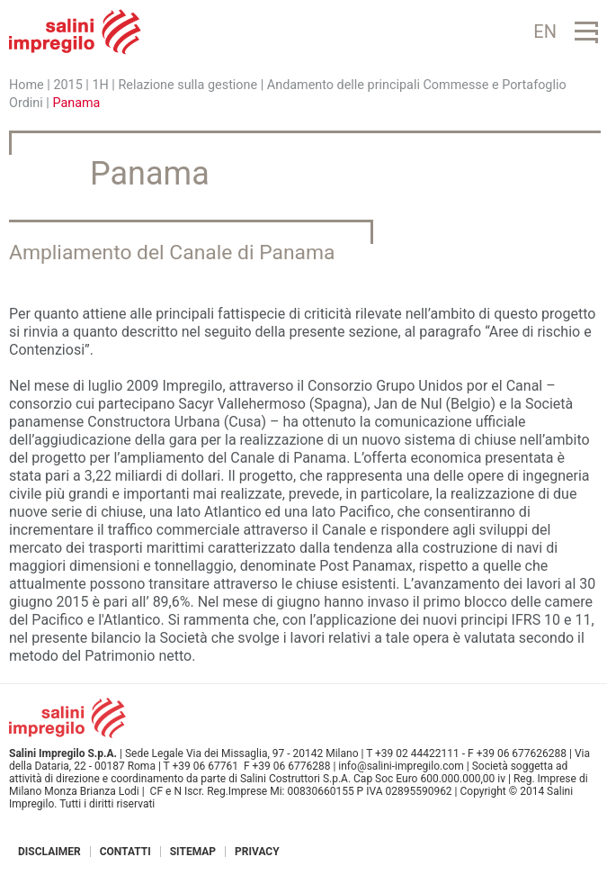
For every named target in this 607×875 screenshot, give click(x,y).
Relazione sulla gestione (189, 85)
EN (545, 31)
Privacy (257, 851)
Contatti (125, 851)
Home (26, 85)
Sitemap (193, 851)
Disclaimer (49, 851)
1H (100, 85)
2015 (67, 85)
